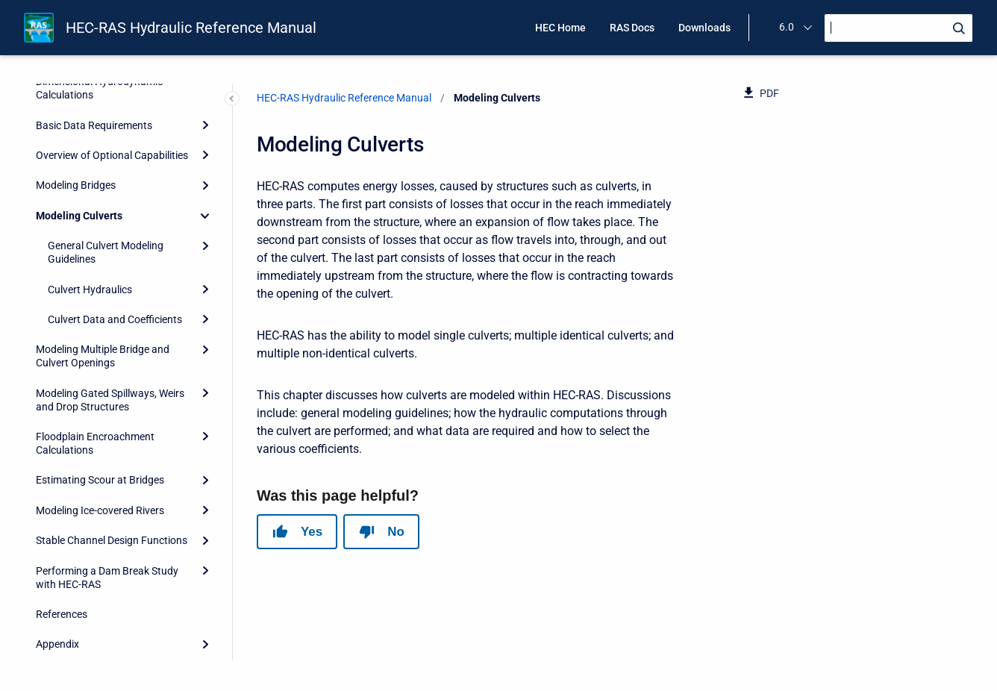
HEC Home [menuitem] (560, 28)
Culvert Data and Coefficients (115, 319)
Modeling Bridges (76, 185)
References (61, 614)
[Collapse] (205, 216)
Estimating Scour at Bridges (100, 480)
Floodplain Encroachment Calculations (95, 443)
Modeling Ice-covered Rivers (100, 510)
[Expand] (205, 125)
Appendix (57, 644)
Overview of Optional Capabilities (112, 155)
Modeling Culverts (79, 216)
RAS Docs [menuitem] (632, 28)
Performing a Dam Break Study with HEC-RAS (107, 577)
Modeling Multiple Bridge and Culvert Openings (102, 356)
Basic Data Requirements (94, 125)
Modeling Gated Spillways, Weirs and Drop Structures (110, 400)
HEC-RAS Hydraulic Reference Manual (191, 28)
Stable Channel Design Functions (111, 540)
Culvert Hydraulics (90, 290)
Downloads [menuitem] (704, 28)
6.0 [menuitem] (786, 27)
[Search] (898, 28)
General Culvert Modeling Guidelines (105, 252)
